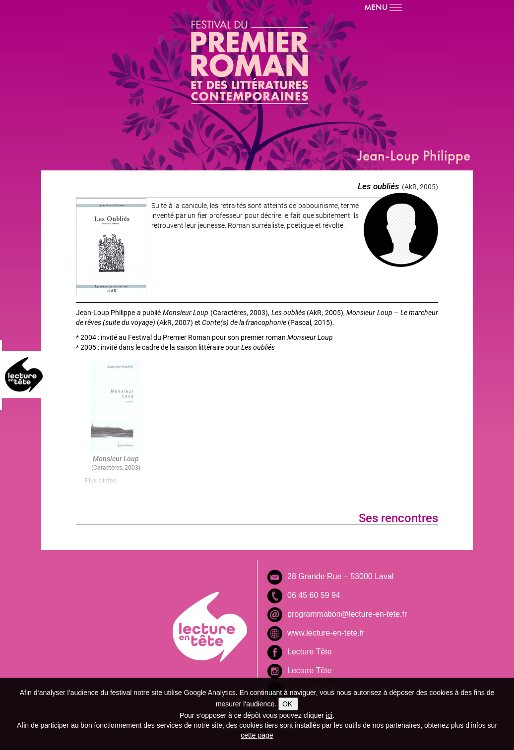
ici (329, 715)
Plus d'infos (100, 480)
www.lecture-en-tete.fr (326, 633)
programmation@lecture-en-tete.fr (347, 614)
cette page (257, 735)
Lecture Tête (309, 651)
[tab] (115, 480)
